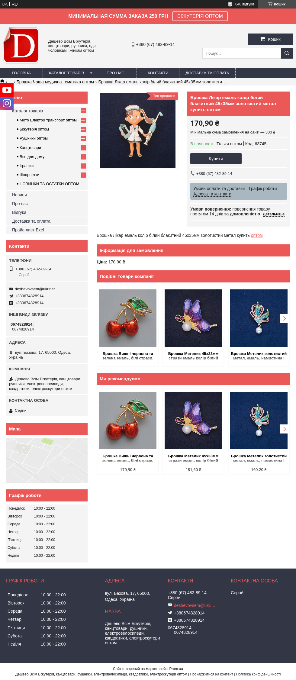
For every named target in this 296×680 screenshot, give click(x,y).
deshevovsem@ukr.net (35, 289)
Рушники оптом (34, 138)
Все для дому (32, 156)
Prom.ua (176, 669)
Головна (21, 73)
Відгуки (19, 212)
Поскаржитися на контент (211, 674)
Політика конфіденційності (258, 674)
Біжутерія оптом (34, 129)
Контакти (158, 73)
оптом (257, 235)
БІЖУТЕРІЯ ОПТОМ (200, 16)
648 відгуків (245, 4)
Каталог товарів (66, 73)
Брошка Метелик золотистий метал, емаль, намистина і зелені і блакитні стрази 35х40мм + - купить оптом (259, 356)
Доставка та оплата (207, 73)
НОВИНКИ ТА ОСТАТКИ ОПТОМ (49, 184)
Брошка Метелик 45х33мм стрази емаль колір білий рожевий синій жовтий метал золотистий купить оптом (193, 356)
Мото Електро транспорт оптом (48, 120)
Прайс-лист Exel (28, 229)
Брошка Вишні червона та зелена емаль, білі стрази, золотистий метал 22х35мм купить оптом (127, 356)
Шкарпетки (29, 174)
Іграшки (27, 165)
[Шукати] (287, 53)
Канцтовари (30, 147)
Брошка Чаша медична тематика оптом (55, 81)
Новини (19, 194)
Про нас (115, 73)
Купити (216, 158)
